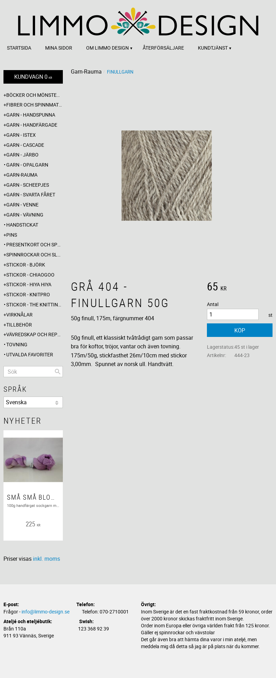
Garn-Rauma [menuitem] (21, 174)
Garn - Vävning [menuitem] (24, 214)
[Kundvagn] (33, 77)
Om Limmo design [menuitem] (107, 47)
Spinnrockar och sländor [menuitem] (34, 254)
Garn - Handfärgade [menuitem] (31, 124)
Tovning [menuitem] (16, 344)
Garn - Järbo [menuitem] (22, 154)
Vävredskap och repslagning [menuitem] (34, 334)
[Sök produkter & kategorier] (33, 371)
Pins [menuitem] (11, 234)
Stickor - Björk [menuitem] (25, 264)
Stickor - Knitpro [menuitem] (28, 294)
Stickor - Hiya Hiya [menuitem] (28, 284)
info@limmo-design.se (45, 611)
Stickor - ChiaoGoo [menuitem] (30, 274)
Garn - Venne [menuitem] (22, 204)
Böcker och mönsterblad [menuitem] (34, 95)
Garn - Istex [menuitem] (21, 135)
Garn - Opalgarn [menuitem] (27, 164)
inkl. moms (46, 558)
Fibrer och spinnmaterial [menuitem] (34, 104)
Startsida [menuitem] (19, 47)
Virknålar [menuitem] (19, 314)
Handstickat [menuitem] (22, 224)
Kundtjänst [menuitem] (213, 47)
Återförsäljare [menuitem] (163, 47)
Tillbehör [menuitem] (19, 324)
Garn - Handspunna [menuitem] (30, 114)
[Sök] (57, 371)
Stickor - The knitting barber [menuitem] (34, 304)
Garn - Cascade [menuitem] (25, 145)
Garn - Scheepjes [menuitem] (27, 184)
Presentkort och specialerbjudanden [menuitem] (34, 244)
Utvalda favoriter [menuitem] (29, 354)
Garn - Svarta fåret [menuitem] (30, 194)
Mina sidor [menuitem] (58, 47)
